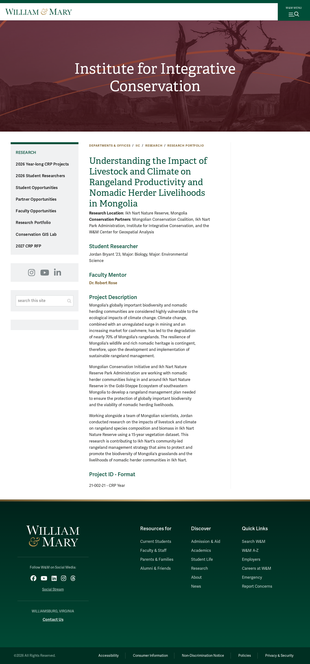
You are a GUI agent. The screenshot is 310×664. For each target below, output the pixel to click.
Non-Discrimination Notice (203, 656)
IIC (138, 146)
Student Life (202, 559)
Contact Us (53, 619)
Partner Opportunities (36, 199)
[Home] (38, 12)
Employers (251, 559)
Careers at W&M (256, 568)
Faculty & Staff (153, 550)
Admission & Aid (205, 541)
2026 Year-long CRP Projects (42, 164)
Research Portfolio (185, 146)
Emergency (252, 577)
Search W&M (253, 541)
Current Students (155, 541)
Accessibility (108, 656)
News (196, 586)
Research (154, 146)
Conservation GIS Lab (36, 234)
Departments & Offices (110, 146)
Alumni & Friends (155, 568)
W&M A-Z (250, 550)
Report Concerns (257, 586)
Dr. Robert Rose (103, 282)
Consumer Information (150, 656)
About (196, 577)
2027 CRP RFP (28, 246)
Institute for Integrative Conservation (155, 77)
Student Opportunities (37, 187)
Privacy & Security (279, 656)
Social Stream (53, 589)
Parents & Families (156, 559)
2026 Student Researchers (40, 176)
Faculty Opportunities (36, 211)
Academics (201, 550)
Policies (244, 656)
